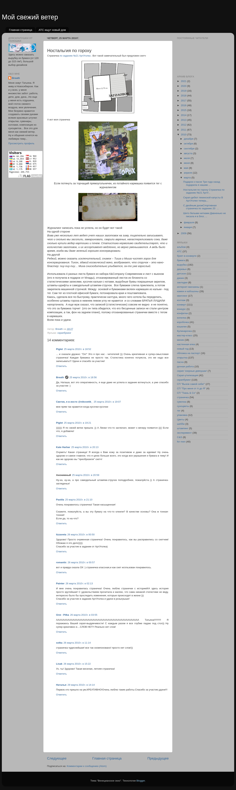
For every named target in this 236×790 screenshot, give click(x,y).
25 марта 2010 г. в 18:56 (83, 377)
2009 (184, 233)
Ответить (61, 366)
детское (181, 273)
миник (180, 339)
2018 (184, 95)
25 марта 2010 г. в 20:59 (85, 475)
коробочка (183, 322)
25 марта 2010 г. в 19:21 (77, 422)
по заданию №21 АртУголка (75, 55)
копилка (181, 317)
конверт (181, 304)
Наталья (61, 684)
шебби (181, 424)
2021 (184, 81)
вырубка (182, 264)
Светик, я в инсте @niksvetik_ (74, 401)
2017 (184, 100)
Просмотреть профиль (21, 143)
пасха (180, 362)
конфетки (182, 313)
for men (181, 441)
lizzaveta (61, 534)
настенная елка (186, 344)
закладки (182, 282)
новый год (183, 348)
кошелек (182, 326)
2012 (184, 124)
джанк (180, 278)
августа (188, 153)
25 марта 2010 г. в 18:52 (77, 349)
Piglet (59, 349)
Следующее (57, 758)
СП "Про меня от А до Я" (191, 388)
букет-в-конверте (187, 255)
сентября (189, 148)
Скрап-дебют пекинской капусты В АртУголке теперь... (203, 199)
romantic (61, 562)
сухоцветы (183, 406)
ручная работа (185, 366)
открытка (182, 357)
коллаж (181, 300)
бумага (181, 260)
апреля (188, 172)
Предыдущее (158, 758)
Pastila (60, 499)
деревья (182, 269)
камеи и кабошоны (188, 291)
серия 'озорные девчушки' (192, 371)
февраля (189, 222)
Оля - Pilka (62, 614)
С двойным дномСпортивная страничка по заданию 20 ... (201, 207)
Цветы (180, 419)
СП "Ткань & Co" (186, 392)
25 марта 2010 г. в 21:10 (78, 499)
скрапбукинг (64, 332)
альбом (181, 247)
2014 (184, 115)
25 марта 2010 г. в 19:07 (107, 401)
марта (187, 177)
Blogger (140, 780)
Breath (60, 377)
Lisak (59, 663)
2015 (184, 110)
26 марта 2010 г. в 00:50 (81, 534)
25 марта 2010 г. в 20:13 (84, 447)
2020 (184, 86)
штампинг (182, 428)
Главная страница (20, 29)
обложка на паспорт (188, 353)
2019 (184, 90)
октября (189, 143)
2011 (184, 129)
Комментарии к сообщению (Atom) (87, 766)
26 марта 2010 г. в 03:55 (83, 614)
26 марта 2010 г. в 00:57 (81, 562)
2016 (184, 105)
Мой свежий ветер (30, 17)
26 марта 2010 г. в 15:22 (77, 663)
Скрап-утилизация (187, 375)
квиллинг (182, 295)
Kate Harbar (63, 447)
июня (187, 163)
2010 (184, 134)
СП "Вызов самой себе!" (191, 384)
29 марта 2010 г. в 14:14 (81, 684)
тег (178, 410)
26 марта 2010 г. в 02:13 (79, 583)
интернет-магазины (188, 286)
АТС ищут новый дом (52, 29)
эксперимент (184, 432)
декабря (189, 138)
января (188, 227)
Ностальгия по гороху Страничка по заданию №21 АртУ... (204, 191)
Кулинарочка (184, 331)
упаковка (182, 415)
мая (186, 168)
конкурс (181, 309)
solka (59, 642)
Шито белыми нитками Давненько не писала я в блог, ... (204, 215)
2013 (184, 120)
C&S (179, 437)
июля (187, 158)
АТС (179, 251)
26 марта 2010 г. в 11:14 (77, 642)
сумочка (181, 401)
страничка (183, 397)
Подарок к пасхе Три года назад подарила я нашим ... (202, 183)
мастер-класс (184, 335)
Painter (60, 583)
